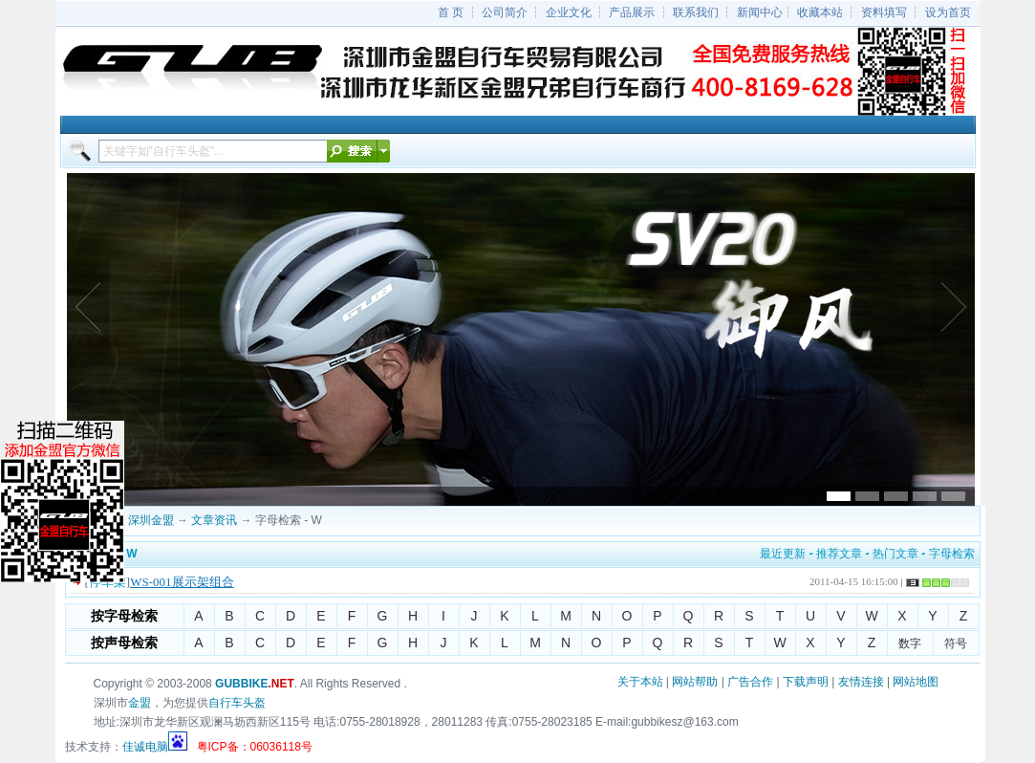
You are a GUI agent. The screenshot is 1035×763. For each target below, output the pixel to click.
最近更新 (783, 553)
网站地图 (915, 681)
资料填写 (884, 12)
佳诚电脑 (145, 746)
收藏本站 (820, 12)
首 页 (451, 12)
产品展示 (632, 12)
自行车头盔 (237, 702)
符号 (955, 643)
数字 (909, 643)
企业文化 (569, 12)
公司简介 (505, 12)
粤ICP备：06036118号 (255, 746)
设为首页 (948, 12)
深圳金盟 (151, 520)
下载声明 (806, 681)
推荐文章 (839, 553)
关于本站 (640, 681)
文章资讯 (214, 520)
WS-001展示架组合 (181, 582)
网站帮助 (695, 681)
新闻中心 (760, 12)
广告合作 (750, 681)
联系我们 (696, 12)
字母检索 (952, 553)
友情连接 (861, 681)
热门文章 (895, 553)
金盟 (139, 702)
